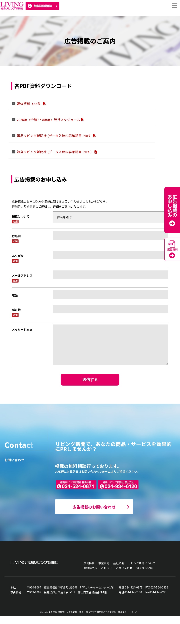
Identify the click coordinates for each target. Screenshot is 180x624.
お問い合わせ (124, 576)
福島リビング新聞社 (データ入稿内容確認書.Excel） (57, 151)
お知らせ (106, 576)
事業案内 (103, 571)
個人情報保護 (144, 576)
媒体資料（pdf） (31, 103)
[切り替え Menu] (174, 6)
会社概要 (118, 571)
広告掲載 (89, 571)
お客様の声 (90, 576)
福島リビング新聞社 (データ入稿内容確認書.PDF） (56, 135)
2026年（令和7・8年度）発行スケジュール (50, 119)
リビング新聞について (141, 571)
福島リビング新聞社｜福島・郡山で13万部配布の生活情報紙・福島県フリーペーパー (99, 619)
